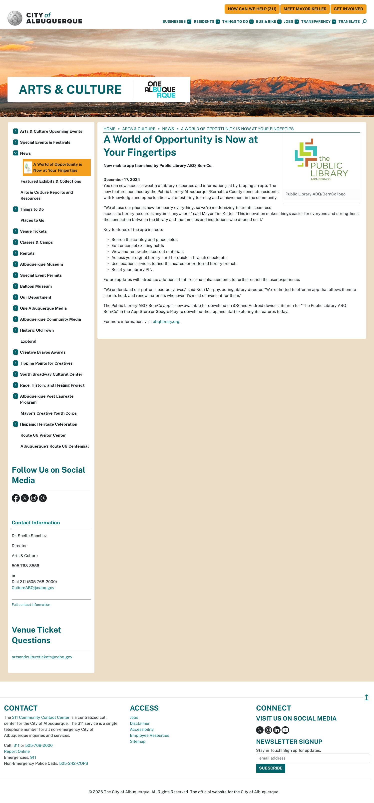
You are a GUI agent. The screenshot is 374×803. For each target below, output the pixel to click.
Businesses (177, 21)
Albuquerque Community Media (50, 319)
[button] (349, 21)
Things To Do (238, 21)
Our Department (35, 297)
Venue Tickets (33, 231)
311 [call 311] (16, 745)
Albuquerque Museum (41, 264)
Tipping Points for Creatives (46, 363)
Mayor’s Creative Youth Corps (48, 413)
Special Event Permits (41, 275)
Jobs (291, 21)
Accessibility (142, 729)
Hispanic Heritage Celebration (48, 424)
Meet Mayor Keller (305, 8)
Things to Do (32, 209)
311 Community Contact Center (40, 717)
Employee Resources (149, 735)
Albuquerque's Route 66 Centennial (54, 446)
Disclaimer (140, 723)
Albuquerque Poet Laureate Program (46, 399)
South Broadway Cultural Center (51, 374)
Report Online (17, 751)
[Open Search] (364, 21)
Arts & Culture (138, 128)
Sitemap (138, 741)
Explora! (28, 341)
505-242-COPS (73, 763)
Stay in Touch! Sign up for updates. (288, 750)
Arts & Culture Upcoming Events (51, 131)
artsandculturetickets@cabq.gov (42, 657)
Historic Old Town (37, 330)
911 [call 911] (33, 757)
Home (109, 128)
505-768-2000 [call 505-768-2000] (39, 745)
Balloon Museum (36, 286)
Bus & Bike (269, 21)
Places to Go (32, 220)
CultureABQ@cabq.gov (33, 587)
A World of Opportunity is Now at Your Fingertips (53, 167)
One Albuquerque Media (43, 308)
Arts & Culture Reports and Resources (46, 195)
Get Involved (348, 8)
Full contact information (31, 605)
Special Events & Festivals (45, 142)
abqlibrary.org (166, 321)
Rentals (27, 253)
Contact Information (36, 523)
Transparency (318, 21)
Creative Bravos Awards (42, 352)
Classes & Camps (36, 242)
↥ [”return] (366, 697)
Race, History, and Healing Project (52, 385)
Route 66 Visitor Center (43, 435)
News (168, 128)
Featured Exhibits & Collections (50, 181)
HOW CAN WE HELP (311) (252, 8)
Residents (207, 21)
